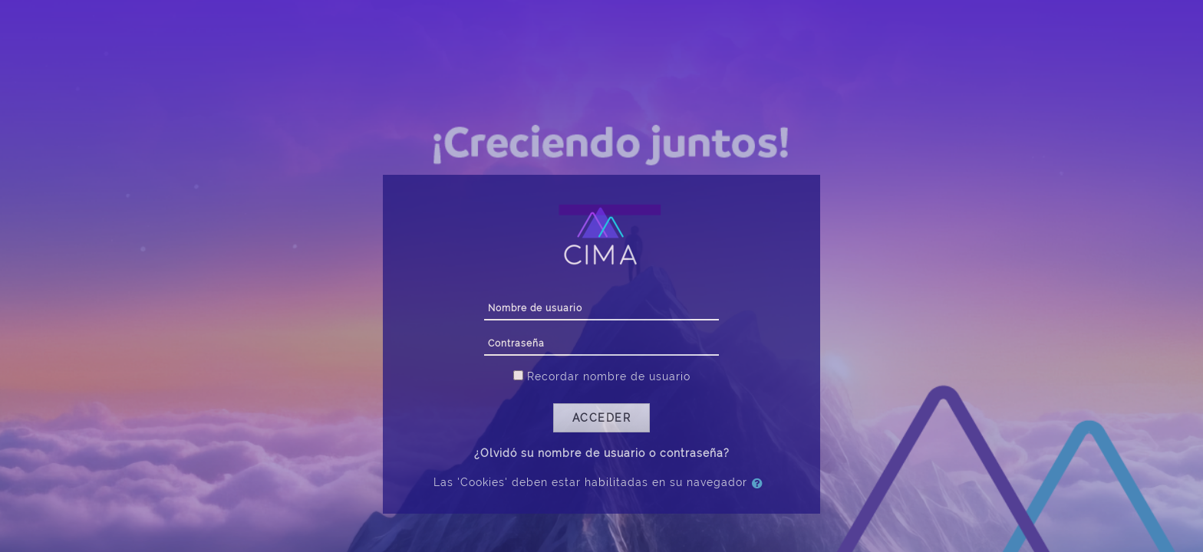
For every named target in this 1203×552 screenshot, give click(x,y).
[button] (760, 483)
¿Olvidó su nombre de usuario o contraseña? (602, 453)
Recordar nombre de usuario (608, 376)
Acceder (601, 418)
